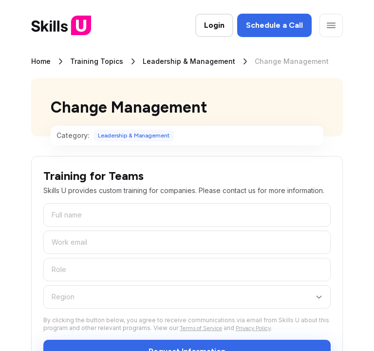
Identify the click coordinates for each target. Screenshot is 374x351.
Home (41, 61)
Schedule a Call (274, 25)
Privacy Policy (253, 328)
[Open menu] (331, 25)
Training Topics (96, 61)
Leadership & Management (189, 61)
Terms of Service (201, 328)
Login (214, 25)
